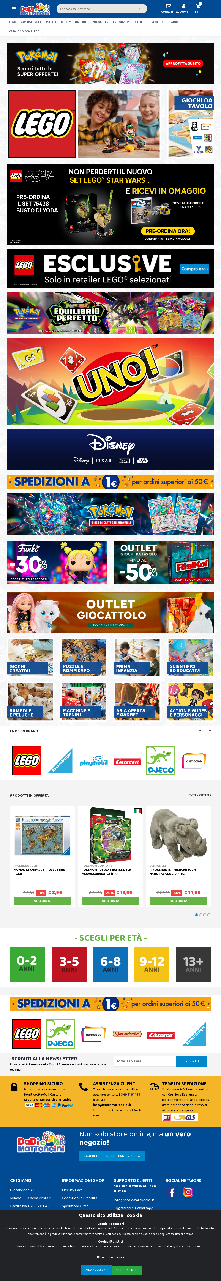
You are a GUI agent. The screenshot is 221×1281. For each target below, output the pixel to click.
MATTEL (51, 22)
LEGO (12, 22)
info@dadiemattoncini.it (134, 1200)
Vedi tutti (205, 730)
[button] (200, 8)
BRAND (173, 22)
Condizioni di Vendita (79, 1198)
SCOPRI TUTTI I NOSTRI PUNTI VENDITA (112, 1156)
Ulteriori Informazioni (110, 1270)
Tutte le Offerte (200, 795)
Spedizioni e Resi (75, 1206)
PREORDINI (157, 22)
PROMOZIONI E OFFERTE (129, 22)
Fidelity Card (72, 1190)
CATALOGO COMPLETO (24, 31)
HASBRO (80, 22)
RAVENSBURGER (31, 22)
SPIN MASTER (99, 22)
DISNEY (66, 22)
